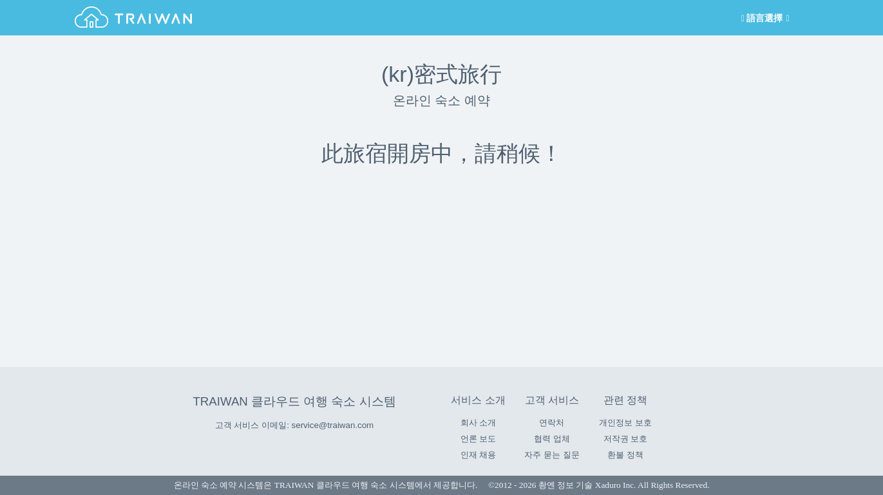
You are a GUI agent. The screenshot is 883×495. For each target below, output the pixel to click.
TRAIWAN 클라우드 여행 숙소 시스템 (294, 401)
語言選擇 (764, 18)
